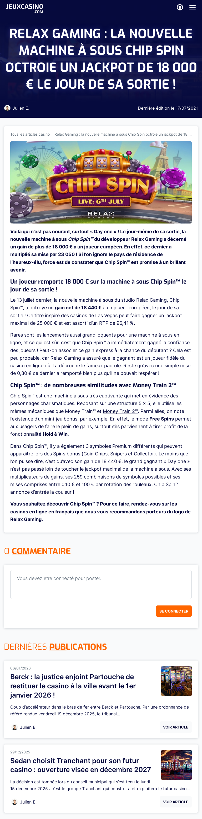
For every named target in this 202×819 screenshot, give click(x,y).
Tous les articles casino (30, 134)
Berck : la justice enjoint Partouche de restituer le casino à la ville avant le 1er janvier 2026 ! (73, 686)
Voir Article (175, 727)
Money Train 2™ (120, 411)
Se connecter (173, 611)
